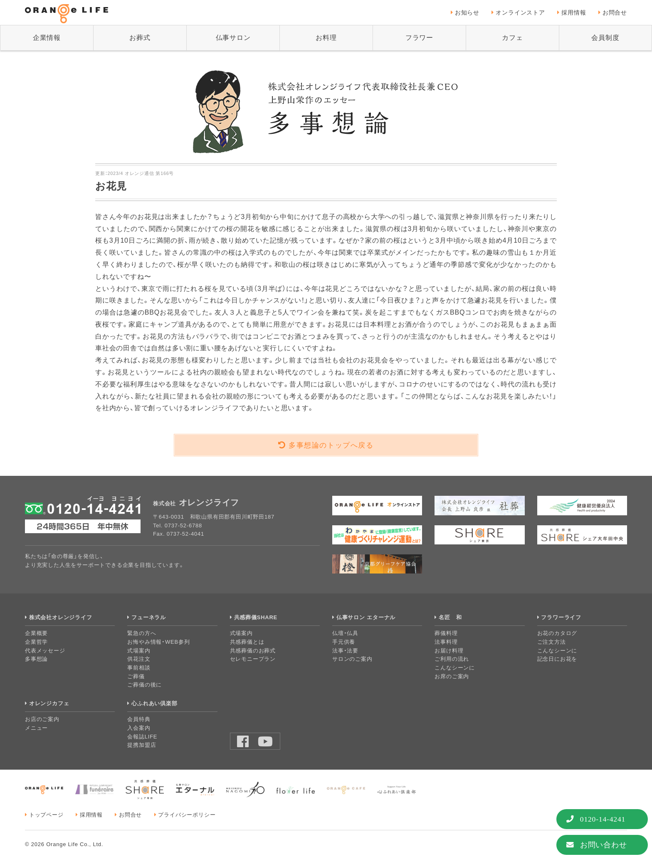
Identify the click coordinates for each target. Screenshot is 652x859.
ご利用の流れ (452, 659)
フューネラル (148, 617)
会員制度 (605, 37)
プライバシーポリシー (186, 815)
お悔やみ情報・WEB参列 (158, 642)
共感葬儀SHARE (256, 617)
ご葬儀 (135, 676)
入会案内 (138, 728)
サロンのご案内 (352, 659)
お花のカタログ (557, 633)
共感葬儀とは (247, 642)
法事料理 (446, 642)
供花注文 (138, 659)
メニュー (36, 728)
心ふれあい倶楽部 (154, 703)
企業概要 (36, 633)
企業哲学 (36, 642)
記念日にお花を (557, 659)
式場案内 (138, 650)
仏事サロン (233, 37)
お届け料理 (449, 650)
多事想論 (36, 659)
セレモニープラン (253, 659)
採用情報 (573, 12)
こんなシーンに (455, 668)
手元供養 (343, 642)
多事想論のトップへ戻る (331, 445)
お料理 (326, 37)
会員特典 (138, 719)
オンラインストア (520, 12)
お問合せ (615, 12)
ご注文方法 (551, 642)
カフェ (512, 37)
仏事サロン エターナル (365, 617)
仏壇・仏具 (345, 633)
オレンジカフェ (49, 703)
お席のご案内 (452, 676)
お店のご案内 (42, 719)
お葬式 (139, 37)
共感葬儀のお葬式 (253, 650)
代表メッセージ (45, 650)
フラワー (419, 37)
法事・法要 (345, 650)
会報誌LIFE (142, 736)
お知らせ (467, 12)
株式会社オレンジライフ (60, 617)
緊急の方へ (141, 633)
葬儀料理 (446, 633)
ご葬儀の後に (144, 685)
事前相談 (138, 668)
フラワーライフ (561, 617)
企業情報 (47, 37)
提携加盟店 (141, 745)
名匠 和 (450, 617)
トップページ (46, 815)
